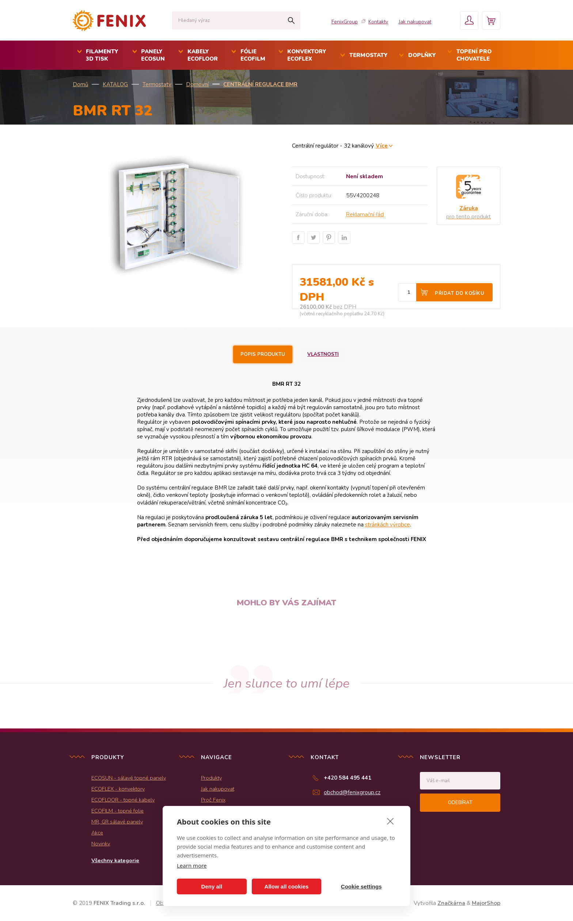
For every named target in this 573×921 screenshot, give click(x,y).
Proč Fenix (213, 799)
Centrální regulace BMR (260, 84)
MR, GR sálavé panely (117, 821)
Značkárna (451, 903)
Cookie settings (361, 886)
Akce (97, 832)
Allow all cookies (287, 886)
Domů (80, 84)
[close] (390, 821)
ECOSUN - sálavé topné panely (128, 777)
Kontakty (378, 21)
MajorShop (486, 903)
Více (382, 145)
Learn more (192, 865)
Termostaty (157, 84)
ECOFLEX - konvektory (118, 788)
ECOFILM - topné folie (117, 810)
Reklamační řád (365, 214)
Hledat (291, 20)
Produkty (211, 777)
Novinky (100, 843)
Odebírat (460, 802)
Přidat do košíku (459, 293)
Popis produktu (262, 354)
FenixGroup (344, 21)
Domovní (197, 84)
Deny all (212, 886)
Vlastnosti (323, 354)
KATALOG (115, 84)
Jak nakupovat (415, 21)
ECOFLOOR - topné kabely (123, 799)
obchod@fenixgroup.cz (352, 792)
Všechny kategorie (115, 860)
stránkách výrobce (387, 524)
